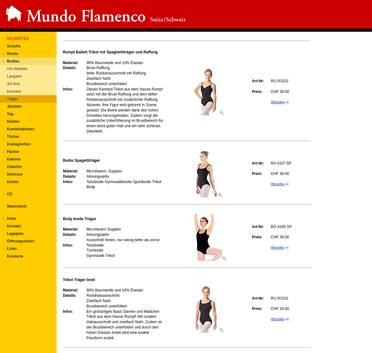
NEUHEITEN (18, 38)
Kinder (13, 182)
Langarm (14, 76)
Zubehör (14, 167)
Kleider (13, 121)
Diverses (15, 174)
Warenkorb (16, 206)
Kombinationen (20, 129)
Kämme (13, 159)
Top (10, 114)
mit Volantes (17, 69)
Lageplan (15, 233)
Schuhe (13, 46)
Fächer (13, 151)
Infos (11, 218)
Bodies (13, 61)
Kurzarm (14, 91)
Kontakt (14, 226)
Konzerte (15, 256)
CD (9, 194)
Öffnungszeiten (20, 241)
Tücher (13, 136)
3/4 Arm (13, 84)
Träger (12, 99)
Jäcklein (14, 106)
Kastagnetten (19, 144)
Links (12, 249)
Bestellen (278, 102)
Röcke (12, 54)
